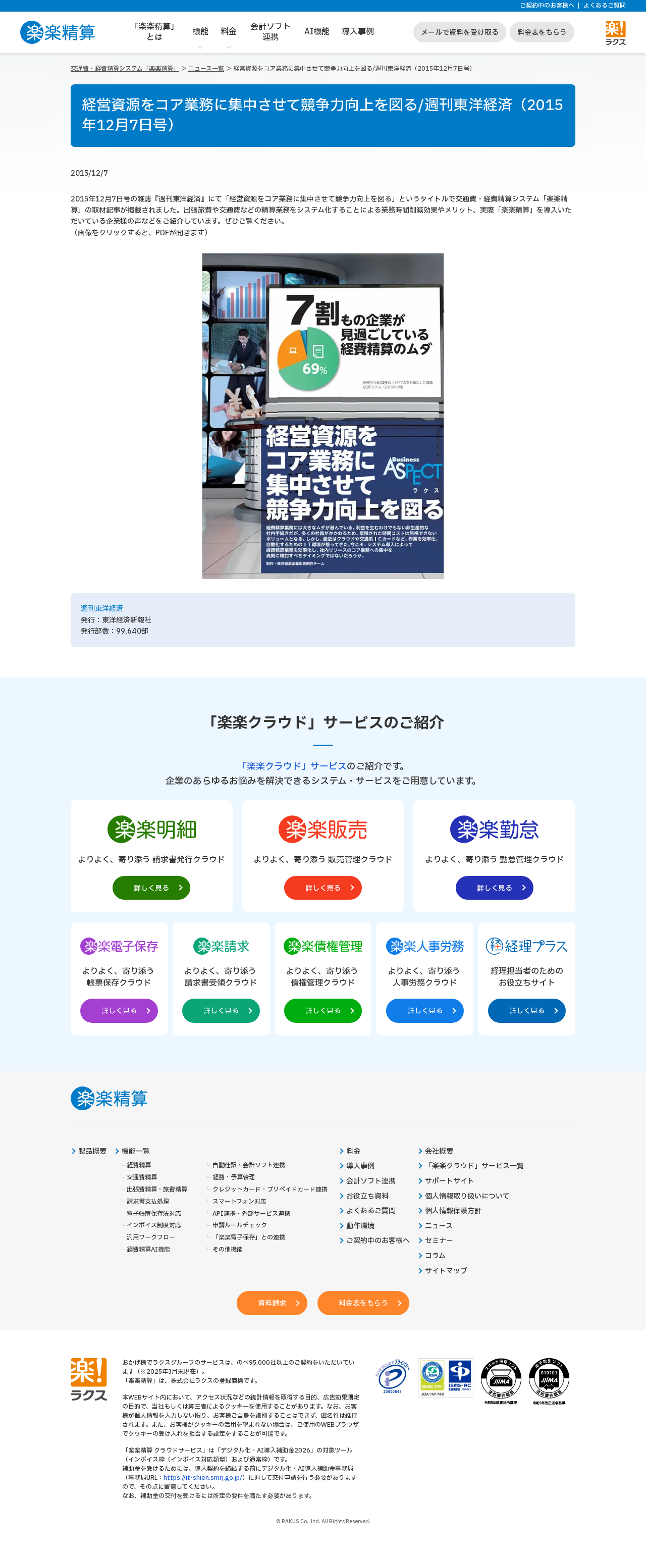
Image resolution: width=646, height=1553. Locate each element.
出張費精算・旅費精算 (157, 1189)
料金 (229, 32)
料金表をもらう (542, 32)
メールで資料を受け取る (460, 32)
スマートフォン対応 (239, 1202)
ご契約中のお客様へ (547, 6)
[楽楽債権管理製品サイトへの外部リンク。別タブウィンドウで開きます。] (323, 977)
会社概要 (439, 1152)
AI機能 (317, 32)
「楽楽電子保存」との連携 (248, 1237)
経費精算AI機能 (148, 1250)
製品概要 (92, 1152)
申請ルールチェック (239, 1225)
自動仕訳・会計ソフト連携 (248, 1166)
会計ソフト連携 (270, 32)
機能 (200, 32)
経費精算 (139, 1166)
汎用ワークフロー (151, 1237)
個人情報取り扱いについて (467, 1197)
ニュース (439, 1226)
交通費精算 (142, 1177)
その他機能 (227, 1250)
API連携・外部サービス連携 (251, 1214)
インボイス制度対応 (154, 1225)
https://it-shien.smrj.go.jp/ (203, 1477)
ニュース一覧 (206, 68)
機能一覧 (136, 1152)
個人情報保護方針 (453, 1211)
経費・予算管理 (233, 1177)
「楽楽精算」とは (154, 32)
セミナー (439, 1241)
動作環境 (360, 1226)
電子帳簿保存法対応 (154, 1214)
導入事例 (358, 32)
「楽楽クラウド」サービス (292, 766)
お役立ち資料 (367, 1197)
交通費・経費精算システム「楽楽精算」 (125, 68)
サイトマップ (446, 1271)
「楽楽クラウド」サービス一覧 (474, 1167)
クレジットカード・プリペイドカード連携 (270, 1189)
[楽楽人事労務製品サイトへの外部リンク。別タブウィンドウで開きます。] (424, 977)
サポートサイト (449, 1181)
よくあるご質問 (604, 6)
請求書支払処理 (148, 1202)
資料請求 (272, 1303)
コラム (435, 1256)
